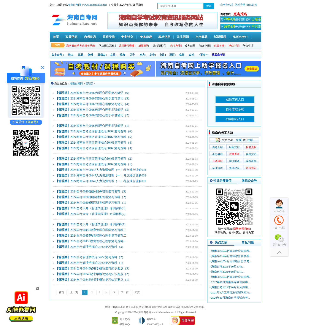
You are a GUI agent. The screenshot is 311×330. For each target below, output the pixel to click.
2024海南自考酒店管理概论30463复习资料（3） (102, 148)
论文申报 (205, 45)
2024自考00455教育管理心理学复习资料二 (98, 235)
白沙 (191, 54)
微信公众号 (249, 180)
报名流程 (251, 147)
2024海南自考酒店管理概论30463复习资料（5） (102, 137)
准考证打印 (160, 45)
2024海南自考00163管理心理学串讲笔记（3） (100, 109)
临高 (181, 54)
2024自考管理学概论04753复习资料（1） (97, 262)
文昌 (112, 54)
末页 (137, 292)
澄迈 (172, 54)
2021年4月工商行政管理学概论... (231, 292)
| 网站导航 (239, 4)
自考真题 (201, 36)
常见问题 (183, 36)
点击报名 (240, 14)
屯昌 (162, 54)
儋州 (90, 54)
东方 (142, 54)
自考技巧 (251, 154)
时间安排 (234, 147)
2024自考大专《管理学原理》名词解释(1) (97, 224)
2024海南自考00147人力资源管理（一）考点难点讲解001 (108, 181)
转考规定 (251, 168)
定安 (152, 54)
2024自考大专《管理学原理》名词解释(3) (97, 208)
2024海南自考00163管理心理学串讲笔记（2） (100, 115)
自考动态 (90, 36)
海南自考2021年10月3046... (227, 266)
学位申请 (248, 45)
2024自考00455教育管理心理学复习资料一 (98, 241)
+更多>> (204, 54)
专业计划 (127, 36)
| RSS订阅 (251, 4)
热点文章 (221, 242)
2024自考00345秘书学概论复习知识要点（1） (100, 279)
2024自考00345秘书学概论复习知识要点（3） (100, 268)
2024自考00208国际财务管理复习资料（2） (99, 197)
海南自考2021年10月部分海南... (230, 287)
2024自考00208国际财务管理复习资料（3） (99, 191)
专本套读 (146, 36)
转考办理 (190, 45)
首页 (56, 36)
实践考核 (251, 161)
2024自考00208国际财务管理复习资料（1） (99, 202)
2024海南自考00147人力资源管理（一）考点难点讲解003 (108, 169)
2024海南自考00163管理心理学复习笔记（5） (100, 98)
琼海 (122, 54)
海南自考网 (76, 83)
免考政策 (234, 168)
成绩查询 (234, 154)
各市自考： (58, 54)
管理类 (89, 83)
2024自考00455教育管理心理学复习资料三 (98, 230)
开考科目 (217, 161)
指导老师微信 (222, 180)
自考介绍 (217, 147)
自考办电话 (226, 4)
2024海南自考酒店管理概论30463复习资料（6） (102, 131)
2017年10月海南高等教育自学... (230, 282)
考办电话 (217, 154)
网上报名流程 (107, 45)
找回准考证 (218, 54)
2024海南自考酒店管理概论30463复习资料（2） (102, 158)
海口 (70, 54)
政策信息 (71, 36)
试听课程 (220, 36)
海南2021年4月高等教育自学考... (231, 256)
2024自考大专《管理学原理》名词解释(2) (97, 214)
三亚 (80, 54)
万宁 (132, 54)
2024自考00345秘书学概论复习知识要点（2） (100, 274)
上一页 (74, 292)
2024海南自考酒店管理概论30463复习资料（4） (102, 142)
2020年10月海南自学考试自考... (230, 297)
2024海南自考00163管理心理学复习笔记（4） (100, 104)
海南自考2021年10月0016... (227, 271)
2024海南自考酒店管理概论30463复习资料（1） (102, 164)
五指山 (101, 54)
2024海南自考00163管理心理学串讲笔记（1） (100, 125)
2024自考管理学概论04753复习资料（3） (97, 246)
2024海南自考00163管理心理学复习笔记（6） (100, 93)
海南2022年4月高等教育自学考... (231, 251)
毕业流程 (217, 168)
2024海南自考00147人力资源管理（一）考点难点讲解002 (108, 175)
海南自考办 (240, 36)
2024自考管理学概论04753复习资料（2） (97, 257)
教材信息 (164, 36)
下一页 (125, 292)
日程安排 (109, 36)
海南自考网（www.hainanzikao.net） (88, 4)
